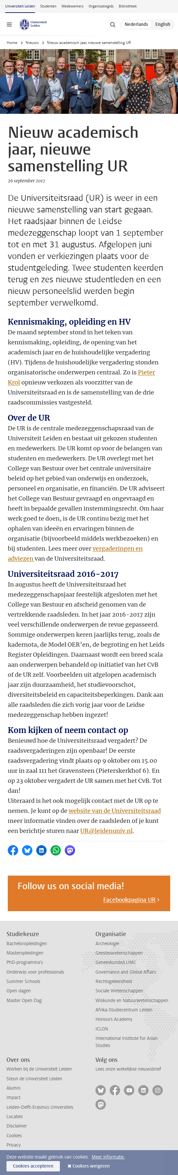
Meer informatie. (108, 1157)
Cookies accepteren (33, 1166)
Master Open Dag (24, 1000)
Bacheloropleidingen (26, 944)
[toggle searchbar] (113, 24)
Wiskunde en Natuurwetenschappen (131, 1000)
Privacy (13, 1145)
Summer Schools (23, 981)
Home (12, 42)
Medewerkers (72, 6)
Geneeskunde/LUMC (115, 962)
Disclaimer (16, 1126)
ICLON (101, 1029)
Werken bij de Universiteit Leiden (39, 1069)
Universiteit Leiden (20, 6)
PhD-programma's (24, 962)
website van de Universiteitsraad (115, 810)
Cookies (14, 1136)
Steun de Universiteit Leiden (34, 1079)
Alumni (13, 1088)
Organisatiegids (101, 6)
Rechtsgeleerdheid (113, 981)
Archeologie (107, 944)
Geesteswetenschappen (119, 953)
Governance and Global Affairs (125, 972)
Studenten (48, 6)
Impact (13, 1097)
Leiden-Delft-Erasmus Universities (39, 1107)
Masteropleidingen (24, 953)
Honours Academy (113, 1019)
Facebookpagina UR (129, 900)
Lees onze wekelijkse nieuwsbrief (128, 1069)
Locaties (14, 1117)
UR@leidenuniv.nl (106, 831)
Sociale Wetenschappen (119, 991)
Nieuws (32, 42)
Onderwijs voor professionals (35, 972)
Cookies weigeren (91, 1166)
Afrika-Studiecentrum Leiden (123, 1010)
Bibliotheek (128, 6)
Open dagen (18, 991)
